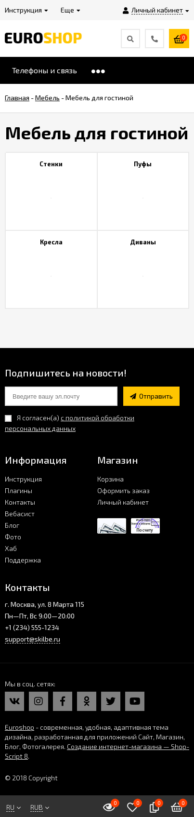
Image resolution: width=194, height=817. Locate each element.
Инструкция (23, 479)
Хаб (11, 548)
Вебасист (20, 513)
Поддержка (23, 560)
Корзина (110, 479)
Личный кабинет (123, 502)
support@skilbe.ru (32, 639)
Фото (13, 537)
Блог (12, 525)
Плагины (18, 490)
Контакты (20, 502)
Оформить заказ (123, 490)
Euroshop (19, 727)
